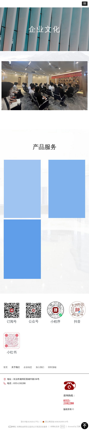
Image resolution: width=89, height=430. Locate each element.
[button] (85, 3)
